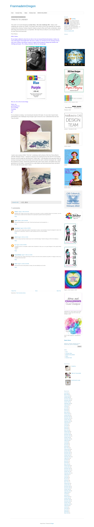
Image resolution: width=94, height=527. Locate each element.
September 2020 (67, 490)
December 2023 (67, 434)
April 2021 (66, 480)
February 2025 (67, 413)
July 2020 (66, 493)
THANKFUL (73, 366)
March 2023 (66, 447)
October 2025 (67, 401)
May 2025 (66, 409)
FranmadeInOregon (23, 6)
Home (12, 12)
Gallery (25, 12)
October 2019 (67, 502)
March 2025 (66, 412)
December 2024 (67, 416)
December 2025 (67, 398)
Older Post (59, 290)
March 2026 (66, 394)
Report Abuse (67, 340)
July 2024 (66, 424)
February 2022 (67, 465)
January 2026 (67, 397)
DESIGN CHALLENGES (42, 12)
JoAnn (16, 263)
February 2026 (67, 396)
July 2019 (66, 507)
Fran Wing (73, 18)
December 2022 (67, 452)
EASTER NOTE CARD (75, 380)
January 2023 (67, 450)
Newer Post (13, 290)
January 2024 (67, 433)
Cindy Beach (17, 228)
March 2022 (66, 464)
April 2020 (66, 495)
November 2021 (67, 470)
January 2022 (67, 467)
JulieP (16, 220)
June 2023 (66, 443)
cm (15, 244)
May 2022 (66, 461)
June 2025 (66, 407)
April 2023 (66, 446)
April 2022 (66, 462)
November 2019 (67, 501)
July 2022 (66, 459)
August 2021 (66, 474)
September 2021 (67, 473)
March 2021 (66, 481)
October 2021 (67, 471)
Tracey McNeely (18, 254)
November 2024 (67, 418)
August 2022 (66, 458)
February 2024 (67, 431)
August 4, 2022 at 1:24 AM (23, 237)
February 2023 (67, 449)
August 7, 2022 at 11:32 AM (27, 254)
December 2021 (67, 468)
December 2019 (67, 499)
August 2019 (66, 505)
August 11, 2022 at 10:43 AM (23, 263)
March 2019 (66, 512)
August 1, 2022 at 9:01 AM (24, 211)
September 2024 (67, 421)
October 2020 (67, 489)
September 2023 (67, 438)
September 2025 (67, 403)
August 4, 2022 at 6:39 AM (21, 244)
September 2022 (67, 456)
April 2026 (66, 393)
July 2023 (66, 441)
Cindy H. (16, 211)
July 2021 (66, 476)
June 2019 (66, 508)
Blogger (52, 523)
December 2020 (67, 486)
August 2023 (66, 440)
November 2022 (67, 453)
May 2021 (66, 478)
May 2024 (66, 427)
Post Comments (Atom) (21, 292)
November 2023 (67, 436)
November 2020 (67, 487)
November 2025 (67, 400)
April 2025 (66, 410)
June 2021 (66, 477)
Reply (16, 216)
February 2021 (67, 483)
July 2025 (66, 406)
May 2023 (66, 444)
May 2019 (66, 510)
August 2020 (66, 492)
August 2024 (66, 422)
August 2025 (66, 404)
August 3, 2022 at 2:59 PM (25, 228)
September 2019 (67, 504)
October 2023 (67, 437)
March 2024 (66, 430)
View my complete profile (69, 30)
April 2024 (66, 428)
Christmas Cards (32, 12)
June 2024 (66, 425)
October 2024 (67, 419)
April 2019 (66, 511)
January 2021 (67, 484)
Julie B (16, 237)
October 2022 (67, 455)
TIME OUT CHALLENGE (76, 373)
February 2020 (67, 496)
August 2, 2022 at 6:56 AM (23, 220)
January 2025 (67, 415)
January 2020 (67, 498)
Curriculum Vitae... (19, 12)
